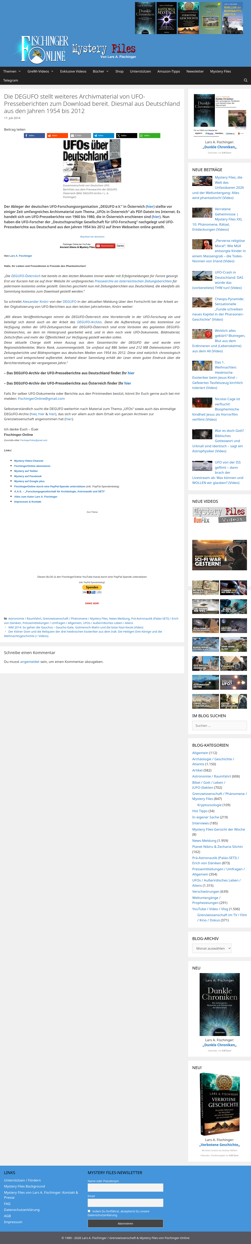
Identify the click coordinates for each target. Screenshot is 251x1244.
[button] (34, 135)
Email (91, 1196)
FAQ (7, 1203)
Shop (119, 71)
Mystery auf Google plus (29, 481)
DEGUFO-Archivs (89, 322)
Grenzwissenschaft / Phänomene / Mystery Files (75, 618)
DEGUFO (70, 301)
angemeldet (30, 661)
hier (150, 206)
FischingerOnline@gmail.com (41, 398)
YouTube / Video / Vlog (210, 909)
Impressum (13, 1222)
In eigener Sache (205, 817)
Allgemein (200, 752)
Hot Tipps (199, 811)
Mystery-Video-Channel (28, 460)
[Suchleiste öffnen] (245, 80)
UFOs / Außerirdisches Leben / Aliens (108, 623)
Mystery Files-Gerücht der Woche (218, 829)
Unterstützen (140, 71)
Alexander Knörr (36, 301)
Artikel (197, 770)
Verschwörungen (205, 891)
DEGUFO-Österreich (26, 276)
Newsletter (195, 71)
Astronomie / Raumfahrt (24, 618)
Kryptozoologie (209, 805)
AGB (7, 1216)
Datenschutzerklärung (22, 1209)
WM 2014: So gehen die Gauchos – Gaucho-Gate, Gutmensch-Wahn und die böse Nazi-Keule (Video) (75, 627)
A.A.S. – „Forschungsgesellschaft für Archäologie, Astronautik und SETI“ (59, 491)
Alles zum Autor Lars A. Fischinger (35, 496)
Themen (13, 71)
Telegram (10, 80)
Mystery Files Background (24, 1186)
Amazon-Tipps (168, 71)
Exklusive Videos (73, 71)
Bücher (102, 71)
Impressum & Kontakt (27, 501)
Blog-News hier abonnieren (92, 237)
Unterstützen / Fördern (22, 1180)
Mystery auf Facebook (28, 476)
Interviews (200, 823)
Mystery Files (220, 71)
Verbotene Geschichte (219, 1144)
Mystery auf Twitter (26, 471)
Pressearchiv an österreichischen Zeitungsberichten (133, 281)
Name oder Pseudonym (103, 1181)
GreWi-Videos (42, 71)
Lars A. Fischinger (20, 255)
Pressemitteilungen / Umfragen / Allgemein (51, 623)
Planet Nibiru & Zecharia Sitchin (217, 846)
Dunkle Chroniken (219, 147)
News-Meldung (119, 618)
